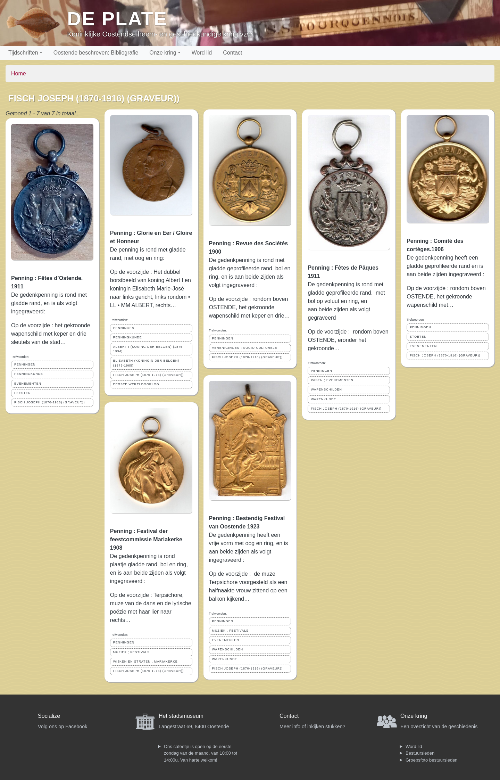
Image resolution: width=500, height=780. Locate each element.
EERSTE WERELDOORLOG (136, 384)
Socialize (49, 716)
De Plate (117, 19)
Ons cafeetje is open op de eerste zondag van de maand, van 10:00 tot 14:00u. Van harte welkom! (200, 753)
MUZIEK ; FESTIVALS (131, 652)
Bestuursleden (420, 753)
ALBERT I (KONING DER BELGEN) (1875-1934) (148, 349)
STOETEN (418, 336)
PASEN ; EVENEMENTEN (332, 380)
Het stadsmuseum (181, 716)
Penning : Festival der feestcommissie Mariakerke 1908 (146, 539)
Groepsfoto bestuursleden (432, 760)
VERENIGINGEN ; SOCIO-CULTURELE (244, 348)
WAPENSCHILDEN (227, 649)
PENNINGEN (24, 364)
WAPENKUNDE (225, 659)
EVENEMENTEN (27, 383)
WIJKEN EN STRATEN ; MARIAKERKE (145, 661)
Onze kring (162, 53)
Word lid (202, 53)
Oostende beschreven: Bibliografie (96, 53)
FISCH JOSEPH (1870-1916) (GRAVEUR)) (49, 402)
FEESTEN (22, 393)
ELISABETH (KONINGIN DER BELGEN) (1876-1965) (146, 363)
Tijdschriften (23, 53)
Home (18, 73)
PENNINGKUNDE (28, 374)
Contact (232, 53)
